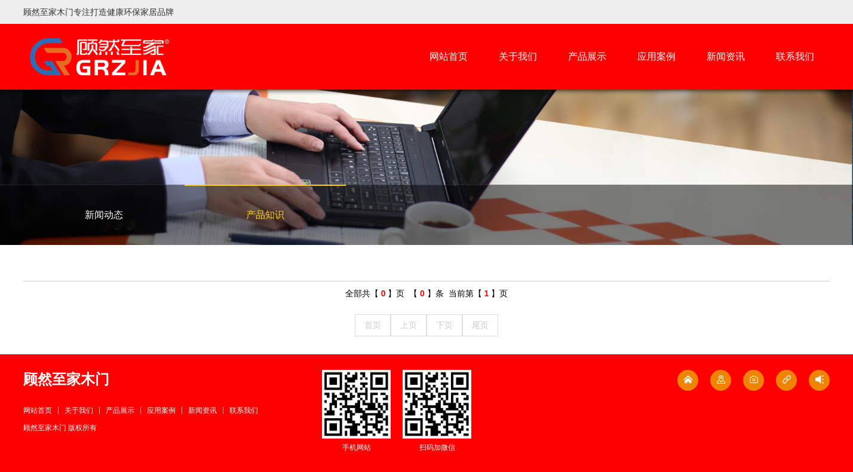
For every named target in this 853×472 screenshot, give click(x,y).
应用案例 (656, 56)
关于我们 (518, 56)
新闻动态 (104, 215)
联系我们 (795, 56)
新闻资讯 (726, 56)
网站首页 (448, 56)
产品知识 (265, 215)
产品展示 (587, 56)
